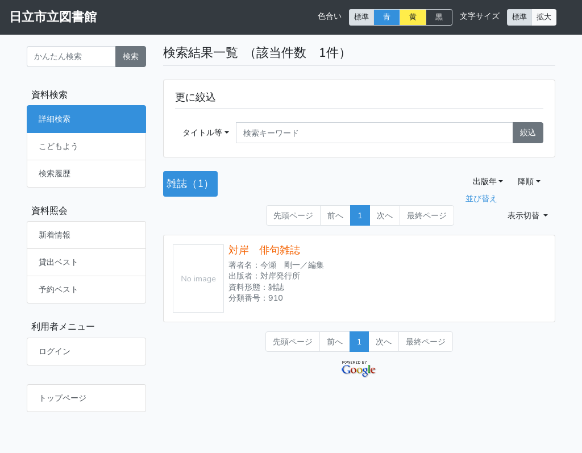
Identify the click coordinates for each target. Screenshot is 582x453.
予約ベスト (58, 289)
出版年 (485, 181)
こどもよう (58, 146)
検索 (131, 56)
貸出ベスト (58, 262)
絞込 (528, 132)
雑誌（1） (190, 183)
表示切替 (525, 215)
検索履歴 (54, 173)
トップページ (62, 398)
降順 (526, 181)
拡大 (544, 17)
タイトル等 (202, 132)
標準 (361, 17)
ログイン (54, 351)
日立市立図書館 (53, 17)
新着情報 (54, 234)
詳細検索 (54, 118)
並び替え (481, 198)
